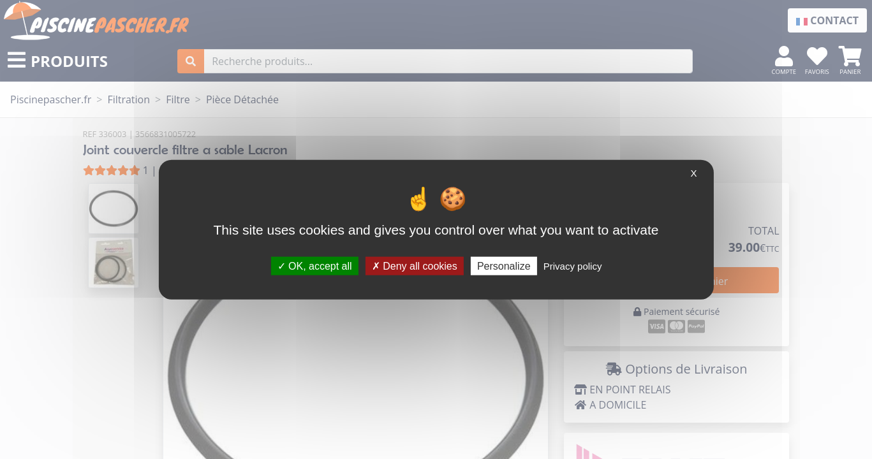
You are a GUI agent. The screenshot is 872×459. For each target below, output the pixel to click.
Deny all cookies (414, 265)
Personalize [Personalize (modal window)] (504, 265)
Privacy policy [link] (572, 265)
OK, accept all (314, 265)
